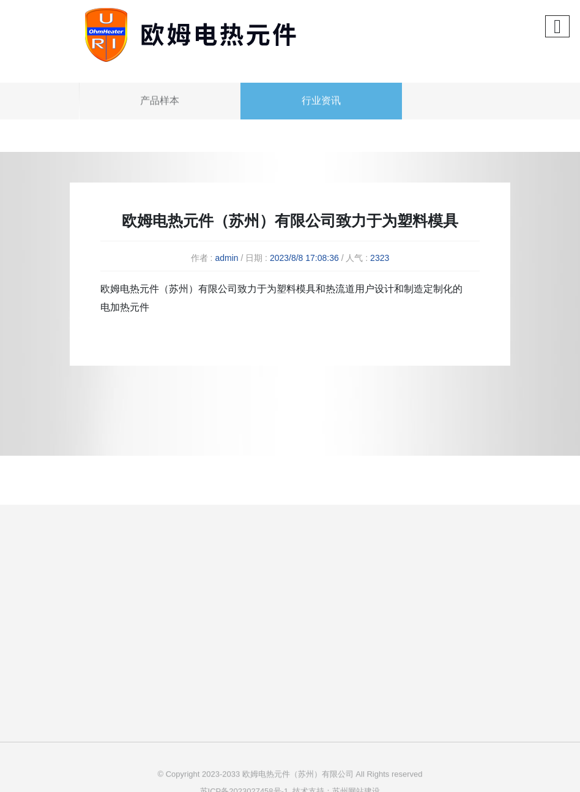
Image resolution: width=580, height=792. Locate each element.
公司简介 (273, 619)
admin (226, 258)
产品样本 (159, 112)
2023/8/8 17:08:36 (304, 258)
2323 (379, 258)
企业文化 (273, 640)
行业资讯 (321, 112)
